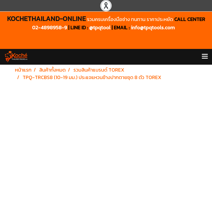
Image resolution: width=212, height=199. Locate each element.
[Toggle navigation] (205, 57)
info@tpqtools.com (153, 27)
